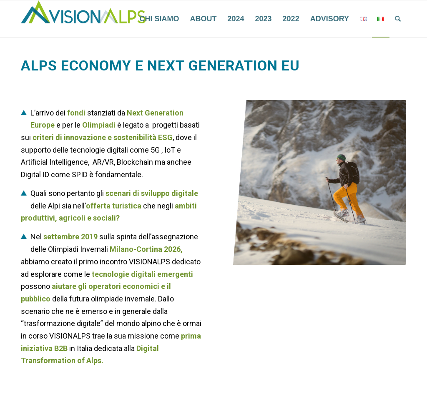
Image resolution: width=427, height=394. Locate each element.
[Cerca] (397, 18)
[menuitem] (159, 18)
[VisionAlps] (83, 18)
